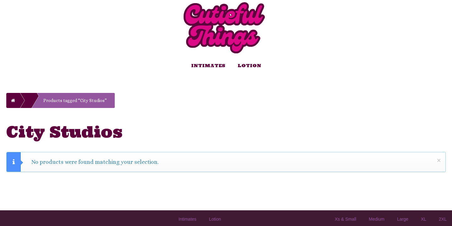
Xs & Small (345, 219)
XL (423, 219)
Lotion (249, 65)
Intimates (208, 65)
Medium (376, 219)
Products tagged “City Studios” (75, 100)
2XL (443, 219)
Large (402, 219)
